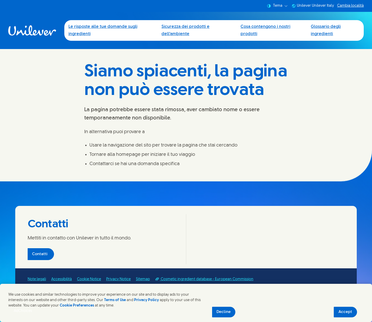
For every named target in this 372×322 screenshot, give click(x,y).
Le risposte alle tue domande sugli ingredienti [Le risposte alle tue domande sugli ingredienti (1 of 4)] (102, 30)
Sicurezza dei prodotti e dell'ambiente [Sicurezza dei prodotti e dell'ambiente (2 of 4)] (185, 30)
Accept (345, 312)
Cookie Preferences (77, 306)
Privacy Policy (146, 300)
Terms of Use (115, 300)
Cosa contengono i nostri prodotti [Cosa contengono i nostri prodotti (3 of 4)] (265, 30)
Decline (223, 312)
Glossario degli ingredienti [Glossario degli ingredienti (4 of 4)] (326, 30)
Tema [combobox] (277, 6)
